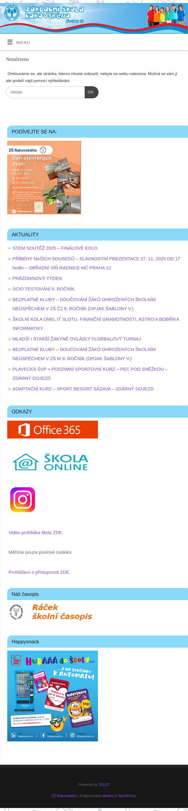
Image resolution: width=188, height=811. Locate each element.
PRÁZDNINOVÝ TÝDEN (37, 278)
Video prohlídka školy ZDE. (36, 532)
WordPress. (127, 796)
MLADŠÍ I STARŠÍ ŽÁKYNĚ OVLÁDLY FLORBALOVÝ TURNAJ (77, 338)
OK (89, 91)
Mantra (107, 796)
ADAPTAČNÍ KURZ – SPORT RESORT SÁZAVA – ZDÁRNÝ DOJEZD (83, 388)
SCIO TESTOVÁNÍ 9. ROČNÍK (44, 288)
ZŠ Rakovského (64, 796)
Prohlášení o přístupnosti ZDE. (39, 572)
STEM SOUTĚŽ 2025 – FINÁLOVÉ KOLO (55, 248)
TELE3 (104, 785)
